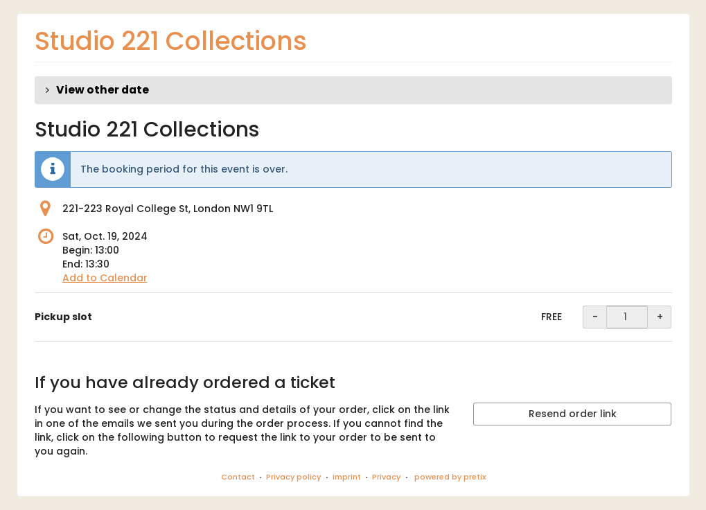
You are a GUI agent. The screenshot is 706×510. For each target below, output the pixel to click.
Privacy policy (293, 476)
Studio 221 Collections (171, 41)
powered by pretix (450, 476)
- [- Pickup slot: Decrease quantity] (595, 317)
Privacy (386, 476)
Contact (238, 476)
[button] (353, 90)
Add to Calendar (105, 278)
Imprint (347, 476)
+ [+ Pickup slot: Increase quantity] (660, 317)
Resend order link (573, 414)
